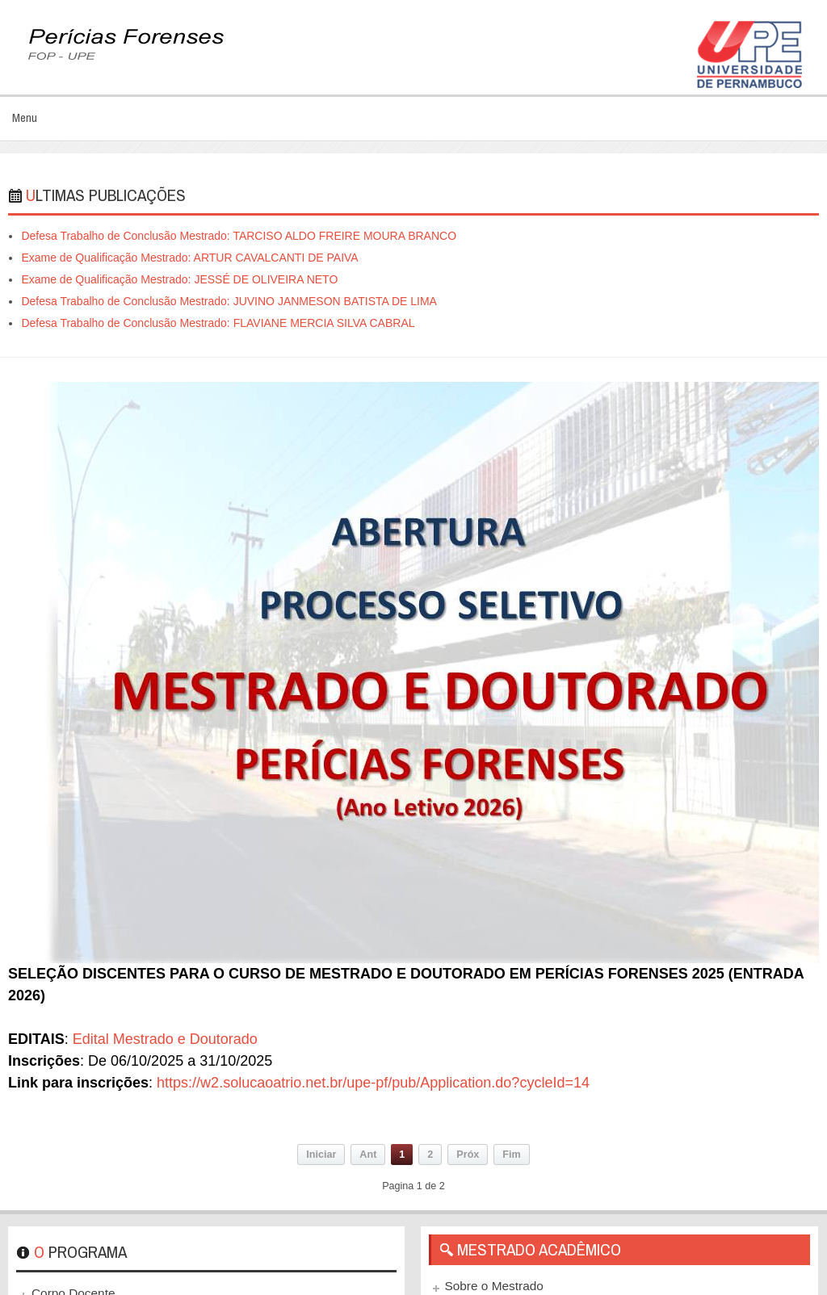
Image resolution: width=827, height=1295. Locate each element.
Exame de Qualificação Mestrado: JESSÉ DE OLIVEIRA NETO (179, 279)
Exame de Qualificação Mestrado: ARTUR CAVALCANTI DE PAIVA (189, 257)
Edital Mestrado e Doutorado (165, 1039)
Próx (467, 1154)
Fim (511, 1154)
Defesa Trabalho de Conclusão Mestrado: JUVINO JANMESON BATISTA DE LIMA (229, 301)
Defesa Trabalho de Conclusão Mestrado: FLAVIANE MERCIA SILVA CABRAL (217, 322)
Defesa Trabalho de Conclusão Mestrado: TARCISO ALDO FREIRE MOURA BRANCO (238, 235)
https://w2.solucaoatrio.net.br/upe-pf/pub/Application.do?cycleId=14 (373, 1083)
